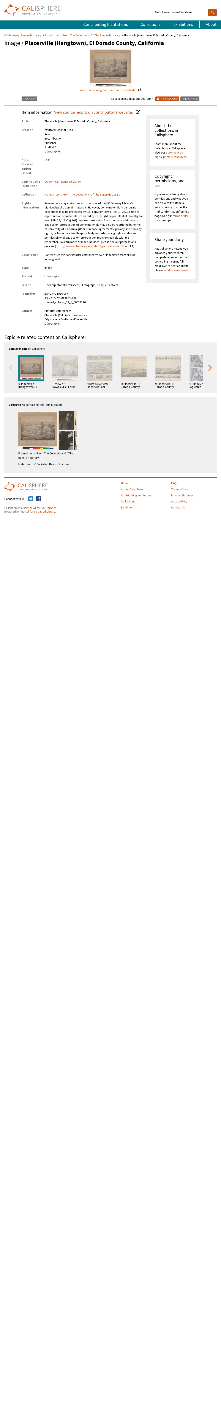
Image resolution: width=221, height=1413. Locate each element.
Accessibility (179, 501)
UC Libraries (49, 508)
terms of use (181, 216)
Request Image (190, 99)
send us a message (176, 270)
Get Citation (29, 99)
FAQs (174, 483)
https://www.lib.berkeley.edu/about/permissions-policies (92, 246)
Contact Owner (167, 99)
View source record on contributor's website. (94, 112)
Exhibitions (183, 25)
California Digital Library (40, 512)
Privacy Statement (183, 495)
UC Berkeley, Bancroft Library (23, 35)
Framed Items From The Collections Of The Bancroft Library (82, 35)
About (211, 25)
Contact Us (178, 507)
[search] (212, 12)
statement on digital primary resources (171, 155)
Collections (150, 25)
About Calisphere (132, 489)
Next (210, 367)
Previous (11, 367)
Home (124, 483)
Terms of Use (179, 489)
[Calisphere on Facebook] (38, 499)
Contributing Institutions (105, 25)
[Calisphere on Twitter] (30, 499)
